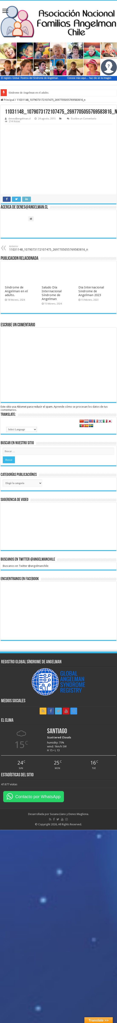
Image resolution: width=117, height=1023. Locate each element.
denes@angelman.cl (19, 118)
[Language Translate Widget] (21, 429)
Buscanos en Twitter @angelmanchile (28, 559)
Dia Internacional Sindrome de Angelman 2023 (91, 291)
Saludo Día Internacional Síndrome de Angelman (52, 293)
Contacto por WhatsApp (37, 796)
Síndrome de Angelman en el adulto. (29, 92)
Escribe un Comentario (83, 118)
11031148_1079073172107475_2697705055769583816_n (48, 248)
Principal (7, 99)
